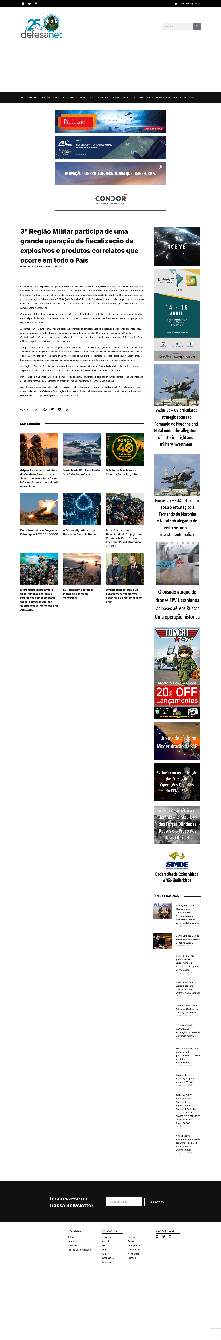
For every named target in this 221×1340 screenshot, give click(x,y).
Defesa (116, 97)
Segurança (102, 97)
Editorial (194, 97)
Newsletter (179, 97)
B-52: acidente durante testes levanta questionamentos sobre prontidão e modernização (188, 1055)
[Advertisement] (110, 61)
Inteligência (146, 97)
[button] (45, 409)
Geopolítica (86, 97)
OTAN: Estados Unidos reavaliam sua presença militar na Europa (188, 939)
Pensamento (163, 97)
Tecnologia (129, 97)
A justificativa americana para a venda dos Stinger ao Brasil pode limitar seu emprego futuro (188, 1142)
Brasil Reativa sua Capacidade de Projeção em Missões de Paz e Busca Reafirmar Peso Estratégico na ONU (124, 537)
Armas (73, 97)
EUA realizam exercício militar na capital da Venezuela (78, 593)
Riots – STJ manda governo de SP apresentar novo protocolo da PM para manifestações (187, 962)
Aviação (45, 97)
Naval (56, 97)
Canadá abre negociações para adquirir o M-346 (185, 1078)
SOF (64, 97)
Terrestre (32, 97)
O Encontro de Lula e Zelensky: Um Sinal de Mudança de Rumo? (187, 1009)
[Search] (197, 26)
